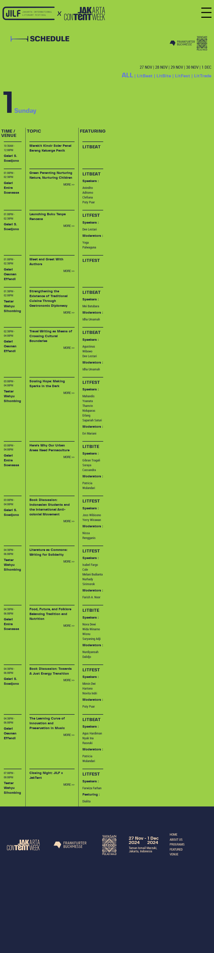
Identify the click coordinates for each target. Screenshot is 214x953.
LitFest (182, 76)
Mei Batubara (90, 306)
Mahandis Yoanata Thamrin (88, 401)
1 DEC (206, 67)
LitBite (163, 76)
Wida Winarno (91, 629)
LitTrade (202, 76)
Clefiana (87, 197)
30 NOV (192, 67)
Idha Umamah (91, 319)
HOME (173, 834)
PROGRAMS (177, 844)
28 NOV (161, 67)
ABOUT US (176, 839)
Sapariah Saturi (92, 420)
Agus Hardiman (92, 733)
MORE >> (69, 184)
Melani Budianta (92, 574)
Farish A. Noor (91, 597)
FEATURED (176, 849)
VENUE (174, 854)
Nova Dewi (89, 624)
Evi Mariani (89, 433)
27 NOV (146, 67)
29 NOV (177, 67)
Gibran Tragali (91, 460)
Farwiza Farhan (91, 788)
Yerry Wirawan (91, 520)
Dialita (86, 801)
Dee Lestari (89, 229)
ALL (127, 75)
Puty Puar (88, 202)
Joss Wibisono (91, 515)
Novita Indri (89, 693)
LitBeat (145, 76)
